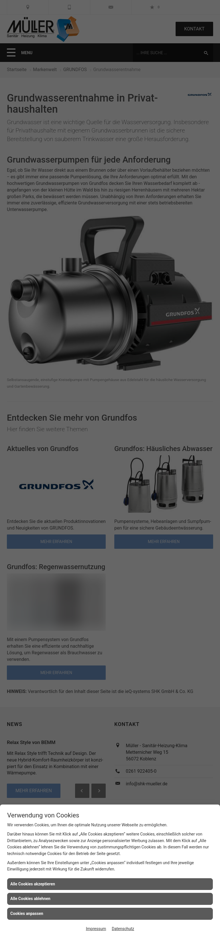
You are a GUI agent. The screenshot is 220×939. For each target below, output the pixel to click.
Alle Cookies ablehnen (30, 898)
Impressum (96, 928)
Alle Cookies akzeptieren (32, 884)
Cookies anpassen (26, 913)
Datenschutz (123, 928)
